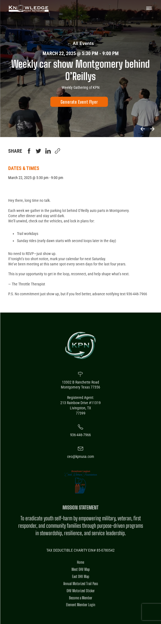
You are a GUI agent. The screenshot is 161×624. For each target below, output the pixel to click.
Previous (142, 129)
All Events (80, 43)
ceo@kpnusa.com (80, 456)
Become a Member (80, 597)
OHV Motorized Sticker (81, 590)
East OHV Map (80, 576)
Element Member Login (80, 604)
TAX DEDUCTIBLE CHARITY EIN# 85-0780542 (80, 550)
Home (80, 562)
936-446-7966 (80, 435)
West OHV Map (80, 569)
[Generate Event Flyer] (79, 102)
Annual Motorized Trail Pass (80, 583)
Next (152, 129)
